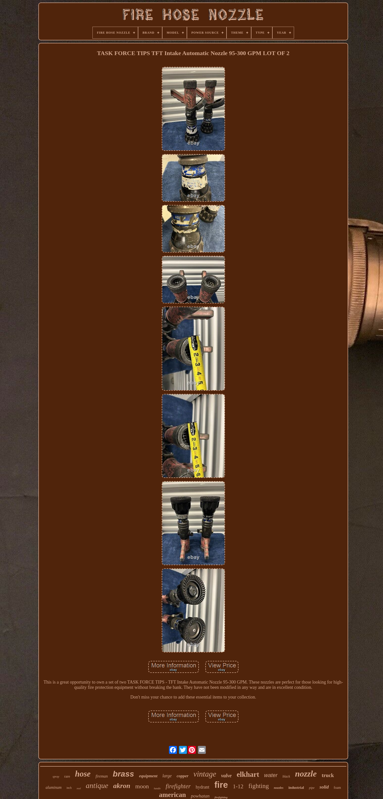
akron (121, 786)
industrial (296, 788)
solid (324, 787)
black (286, 776)
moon (142, 786)
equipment (148, 776)
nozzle (306, 773)
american (172, 795)
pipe (311, 788)
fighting (258, 786)
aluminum (54, 787)
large (167, 775)
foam (337, 788)
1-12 (238, 786)
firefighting (221, 797)
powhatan (200, 796)
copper (182, 776)
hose (82, 773)
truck (328, 775)
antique (97, 785)
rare (67, 776)
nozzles (278, 788)
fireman (101, 776)
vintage (204, 774)
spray (56, 776)
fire (221, 785)
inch (69, 788)
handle (157, 788)
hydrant (202, 787)
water (271, 775)
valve (226, 775)
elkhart (248, 774)
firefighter (178, 786)
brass (123, 773)
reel (79, 788)
